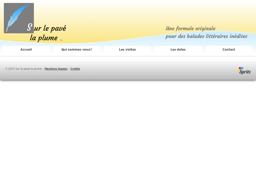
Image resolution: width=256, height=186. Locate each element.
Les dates (178, 49)
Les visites (127, 49)
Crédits (75, 68)
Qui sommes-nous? (77, 49)
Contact (229, 49)
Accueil (26, 49)
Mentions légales (56, 68)
